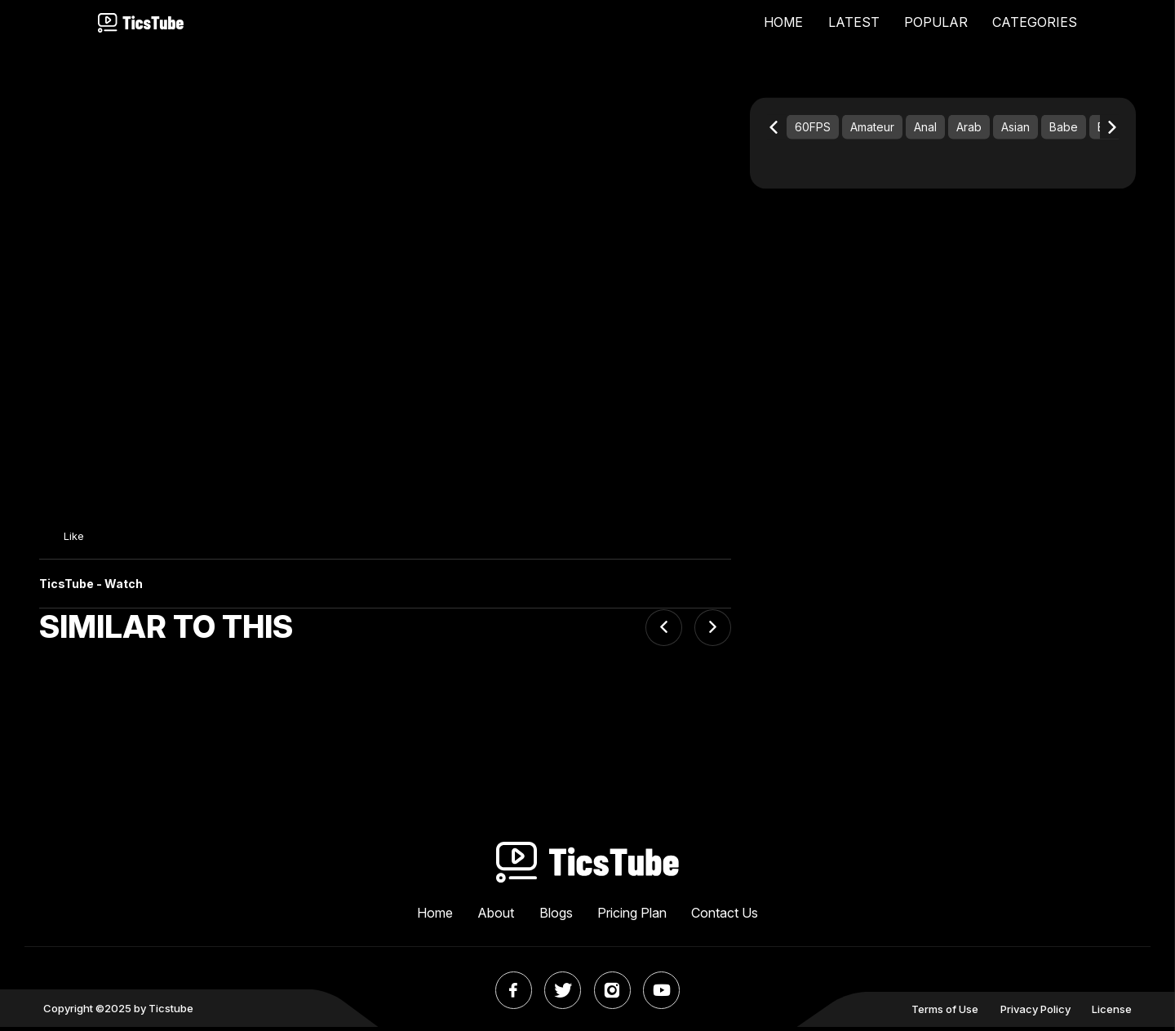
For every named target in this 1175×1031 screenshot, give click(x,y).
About (495, 917)
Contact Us (724, 917)
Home (435, 917)
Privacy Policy (1035, 1013)
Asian (1015, 130)
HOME (783, 23)
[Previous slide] (663, 631)
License (1112, 1013)
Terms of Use (944, 1013)
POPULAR (936, 23)
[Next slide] (712, 631)
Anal (925, 130)
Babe (1063, 130)
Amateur (872, 130)
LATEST (854, 23)
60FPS (813, 130)
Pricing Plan (632, 917)
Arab (969, 130)
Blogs (556, 917)
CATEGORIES (1034, 23)
